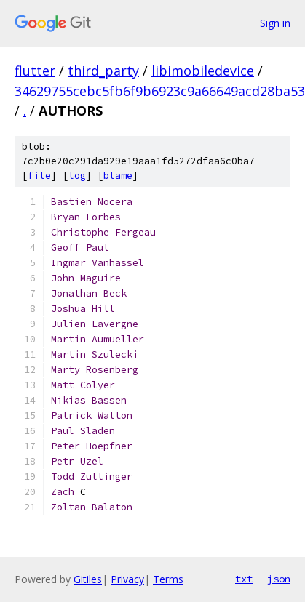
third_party (103, 70)
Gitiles (88, 579)
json (278, 578)
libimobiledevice (202, 70)
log (77, 175)
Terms (168, 579)
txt (244, 578)
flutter (35, 70)
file (39, 175)
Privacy (127, 579)
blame (117, 175)
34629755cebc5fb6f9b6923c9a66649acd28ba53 (160, 91)
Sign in (275, 23)
